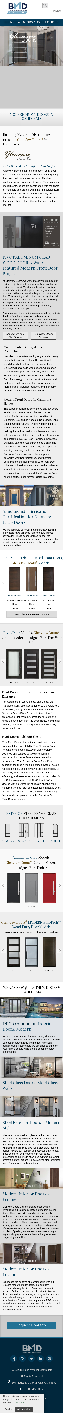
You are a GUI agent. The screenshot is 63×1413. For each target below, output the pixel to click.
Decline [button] (8, 1409)
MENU (57, 9)
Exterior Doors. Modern (28, 1026)
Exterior (14, 813)
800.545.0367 (34, 1389)
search (45, 5)
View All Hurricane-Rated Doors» (31, 614)
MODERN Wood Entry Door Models (31, 924)
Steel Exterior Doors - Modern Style (31, 1125)
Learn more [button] (18, 1402)
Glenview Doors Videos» (44, 336)
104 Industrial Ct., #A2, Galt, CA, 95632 (34, 1382)
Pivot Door (12, 632)
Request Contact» (31, 1325)
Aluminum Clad (25, 857)
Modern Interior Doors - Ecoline (26, 1196)
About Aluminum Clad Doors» (15, 336)
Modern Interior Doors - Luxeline (26, 1271)
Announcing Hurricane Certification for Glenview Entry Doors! (27, 516)
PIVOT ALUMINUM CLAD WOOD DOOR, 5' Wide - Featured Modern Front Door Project (30, 265)
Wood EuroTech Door (15, 589)
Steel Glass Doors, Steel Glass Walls (30, 1085)
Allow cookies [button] (24, 1409)
